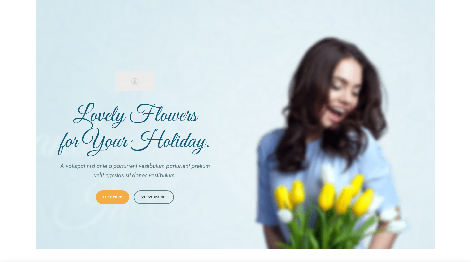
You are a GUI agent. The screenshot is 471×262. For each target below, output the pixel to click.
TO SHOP (112, 197)
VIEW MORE (154, 197)
